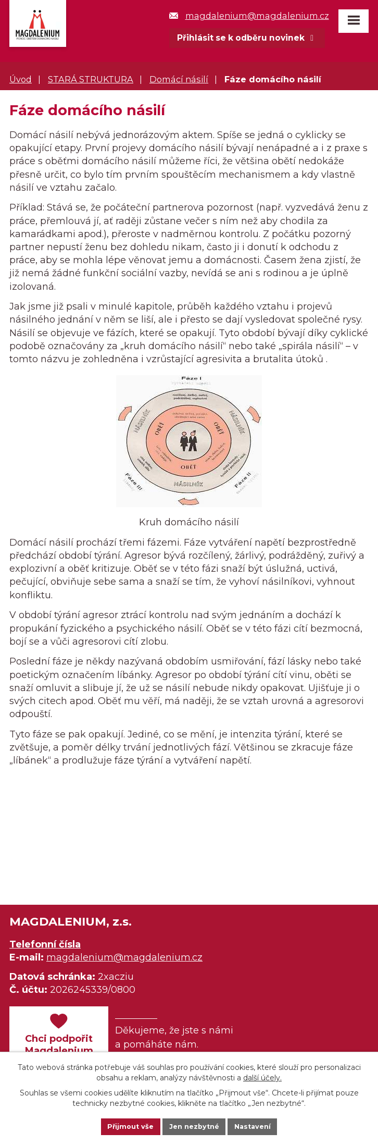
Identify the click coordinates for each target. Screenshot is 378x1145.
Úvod (20, 80)
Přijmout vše (125, 1125)
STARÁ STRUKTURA (90, 80)
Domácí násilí (178, 80)
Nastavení (258, 1125)
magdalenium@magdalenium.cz (247, 15)
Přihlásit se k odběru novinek (247, 38)
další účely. (262, 1075)
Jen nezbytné (194, 1125)
